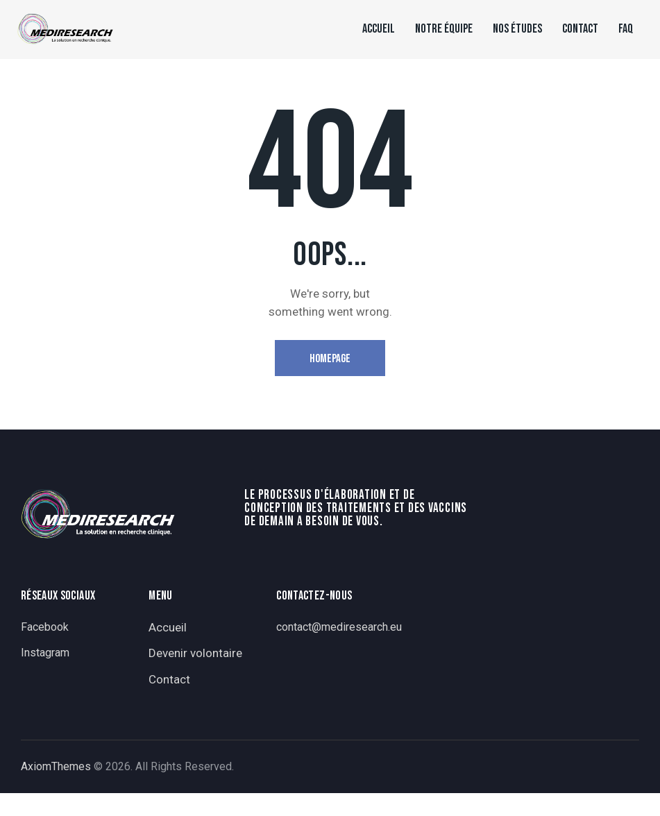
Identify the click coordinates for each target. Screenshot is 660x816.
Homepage (330, 359)
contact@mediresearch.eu (339, 627)
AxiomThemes (56, 766)
